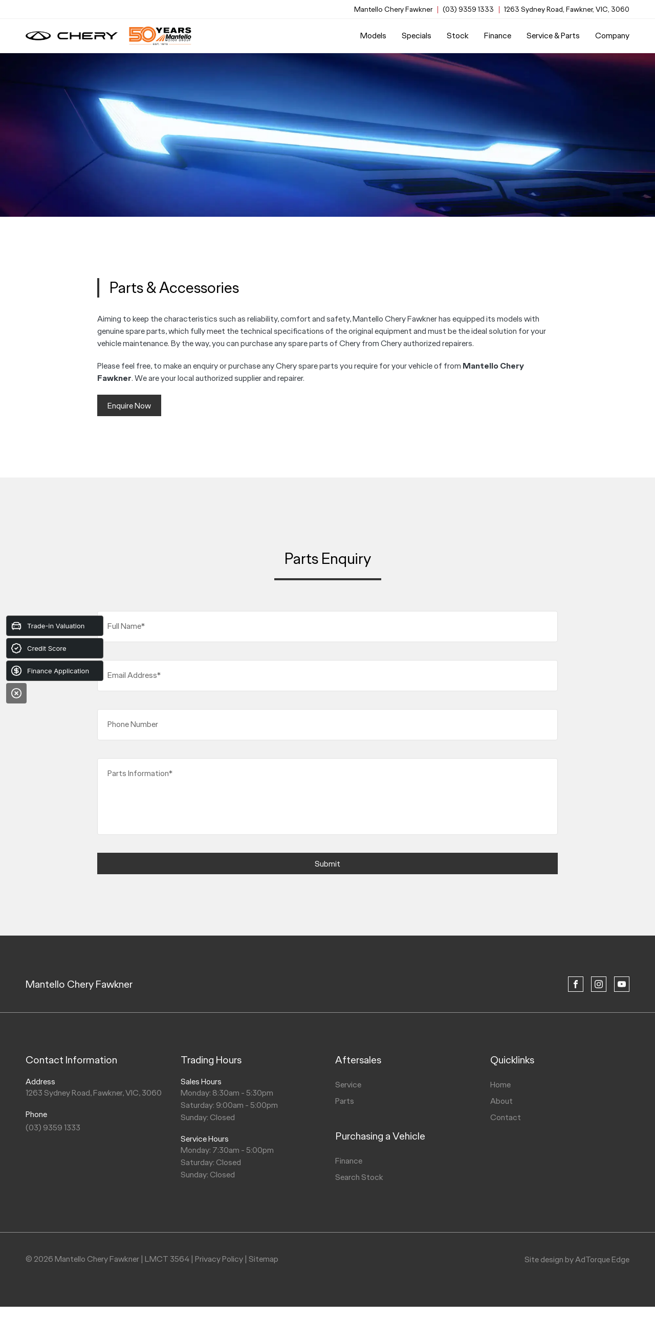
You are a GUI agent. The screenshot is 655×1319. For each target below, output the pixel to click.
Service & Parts (553, 35)
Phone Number (132, 724)
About (501, 1101)
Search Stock (359, 1177)
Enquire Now (129, 405)
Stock (458, 35)
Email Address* (134, 675)
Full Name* (126, 626)
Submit (327, 863)
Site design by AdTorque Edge (577, 1259)
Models (373, 35)
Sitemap (263, 1259)
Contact (505, 1117)
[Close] (16, 693)
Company (612, 35)
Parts (344, 1101)
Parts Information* (139, 773)
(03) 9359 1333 (468, 9)
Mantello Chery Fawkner (79, 984)
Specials (416, 35)
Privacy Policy (219, 1259)
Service (348, 1084)
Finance (497, 35)
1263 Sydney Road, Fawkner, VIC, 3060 (566, 9)
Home (500, 1084)
